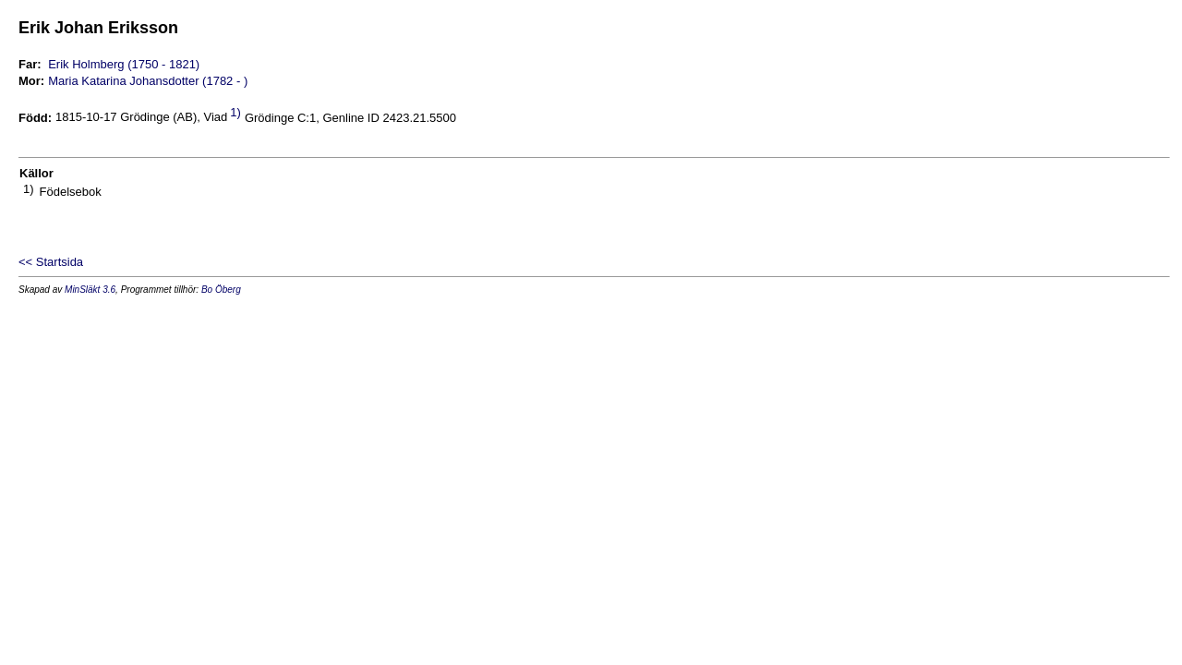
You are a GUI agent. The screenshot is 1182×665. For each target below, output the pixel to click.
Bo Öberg (221, 289)
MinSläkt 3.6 (90, 289)
